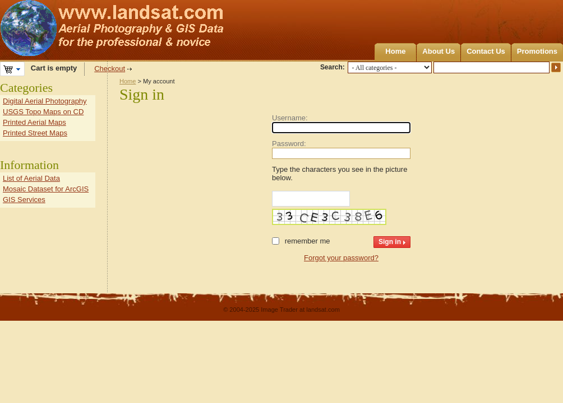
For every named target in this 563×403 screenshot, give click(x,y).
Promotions (537, 51)
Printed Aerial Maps (34, 122)
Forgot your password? (341, 258)
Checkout (109, 68)
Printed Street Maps (35, 133)
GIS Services (24, 199)
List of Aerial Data (31, 178)
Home (395, 51)
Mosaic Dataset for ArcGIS (46, 189)
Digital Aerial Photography (45, 101)
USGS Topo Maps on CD (43, 111)
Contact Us (486, 51)
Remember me (307, 241)
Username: (290, 118)
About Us (438, 51)
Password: (289, 143)
